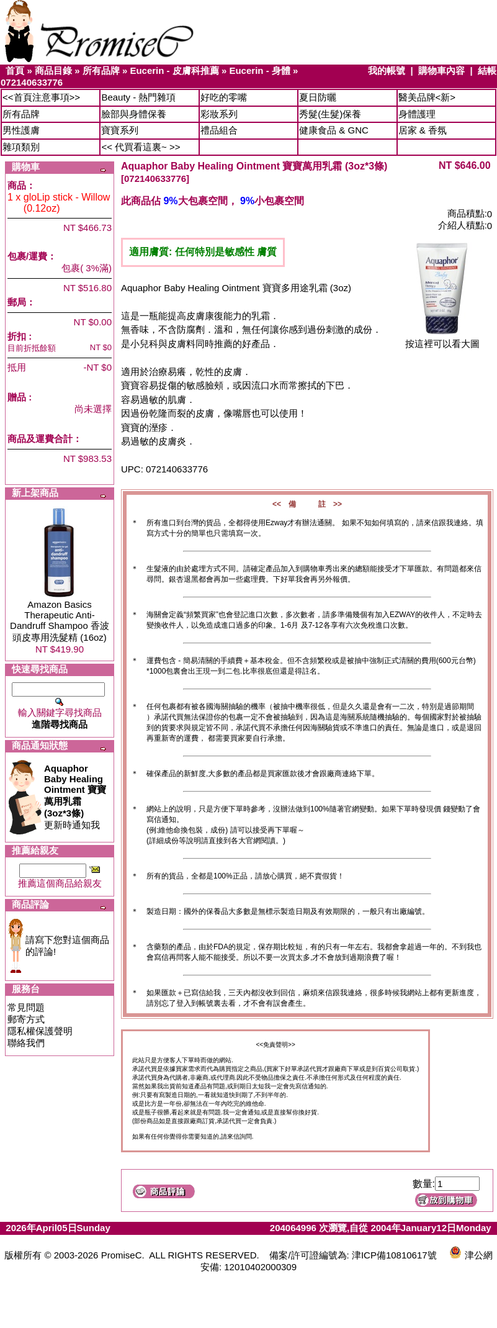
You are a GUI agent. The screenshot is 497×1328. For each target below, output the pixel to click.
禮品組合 (219, 130)
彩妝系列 (219, 114)
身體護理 (417, 114)
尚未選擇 (93, 409)
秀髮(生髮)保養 (330, 114)
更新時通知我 (75, 796)
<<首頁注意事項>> (41, 97)
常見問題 (26, 1007)
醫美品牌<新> (427, 97)
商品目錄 (53, 70)
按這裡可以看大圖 (442, 339)
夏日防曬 (317, 97)
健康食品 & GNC (334, 130)
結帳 (487, 70)
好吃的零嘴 (223, 97)
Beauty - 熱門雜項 (138, 97)
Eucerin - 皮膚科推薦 (174, 70)
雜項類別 (21, 147)
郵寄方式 (26, 1019)
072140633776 (32, 82)
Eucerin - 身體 (259, 70)
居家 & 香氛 (422, 130)
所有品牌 (101, 70)
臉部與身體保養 (133, 114)
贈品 (16, 397)
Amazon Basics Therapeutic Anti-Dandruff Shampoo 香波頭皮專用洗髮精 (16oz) (59, 621)
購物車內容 (441, 70)
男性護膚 (21, 130)
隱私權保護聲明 (40, 1031)
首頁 (15, 70)
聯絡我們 (26, 1042)
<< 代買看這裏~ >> (140, 147)
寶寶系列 (119, 130)
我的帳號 (386, 70)
